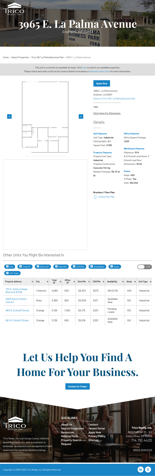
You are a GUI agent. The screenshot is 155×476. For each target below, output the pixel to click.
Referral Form (69, 436)
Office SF (43, 266)
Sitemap (93, 440)
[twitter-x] (148, 470)
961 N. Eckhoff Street (17, 320)
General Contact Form (99, 71)
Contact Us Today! (77, 386)
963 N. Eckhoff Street (17, 310)
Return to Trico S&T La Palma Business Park (114, 98)
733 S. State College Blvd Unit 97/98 (16, 290)
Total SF (25, 266)
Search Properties (72, 428)
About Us (66, 424)
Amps (114, 266)
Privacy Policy (97, 436)
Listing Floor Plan (104, 196)
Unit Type (12, 273)
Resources (67, 432)
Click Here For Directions (106, 113)
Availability (97, 266)
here (84, 67)
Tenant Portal (96, 428)
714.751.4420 (141, 440)
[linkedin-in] (141, 470)
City (9, 266)
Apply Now (102, 83)
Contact (93, 424)
